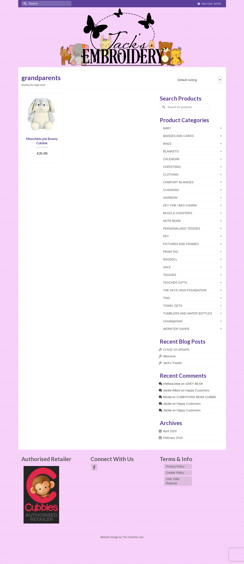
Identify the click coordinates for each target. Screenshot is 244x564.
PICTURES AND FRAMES (181, 244)
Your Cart (209, 3)
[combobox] (199, 80)
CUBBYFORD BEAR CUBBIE (196, 397)
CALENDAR (171, 159)
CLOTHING (170, 174)
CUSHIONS (171, 190)
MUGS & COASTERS (177, 213)
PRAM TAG (170, 251)
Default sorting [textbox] (187, 80)
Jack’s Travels (172, 363)
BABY (167, 128)
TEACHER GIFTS (175, 282)
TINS (166, 298)
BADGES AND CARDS (178, 136)
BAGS (167, 143)
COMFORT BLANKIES (178, 182)
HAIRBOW (170, 197)
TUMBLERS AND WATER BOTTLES (187, 313)
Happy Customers (197, 390)
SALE (167, 267)
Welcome (169, 356)
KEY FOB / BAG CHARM (180, 205)
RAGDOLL (170, 259)
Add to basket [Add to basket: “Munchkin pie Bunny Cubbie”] (41, 160)
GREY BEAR (194, 383)
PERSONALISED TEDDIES (181, 228)
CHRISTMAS (172, 166)
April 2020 (170, 431)
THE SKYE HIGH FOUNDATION (185, 290)
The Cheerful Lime (133, 537)
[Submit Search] (24, 3)
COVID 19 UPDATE (176, 349)
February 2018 (173, 437)
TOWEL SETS (172, 305)
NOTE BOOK (172, 221)
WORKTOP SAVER (176, 329)
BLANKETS (171, 151)
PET (166, 236)
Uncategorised (172, 321)
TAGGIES (169, 275)
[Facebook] (94, 467)
